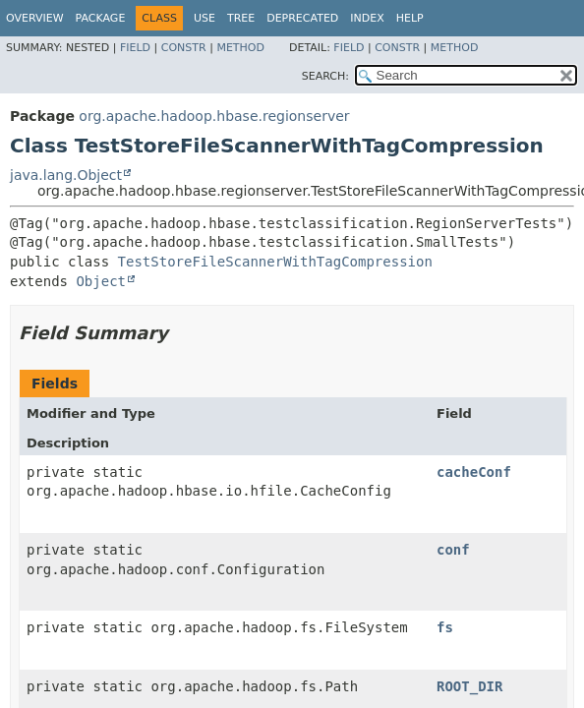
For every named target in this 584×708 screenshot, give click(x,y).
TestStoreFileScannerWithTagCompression (275, 261)
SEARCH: (325, 76)
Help (410, 18)
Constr (183, 47)
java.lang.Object (66, 175)
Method (240, 47)
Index (366, 18)
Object (101, 281)
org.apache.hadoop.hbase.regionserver (214, 116)
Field (135, 47)
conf (453, 550)
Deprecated (302, 18)
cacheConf (474, 472)
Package (101, 18)
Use (204, 18)
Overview (35, 18)
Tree (241, 18)
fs (445, 627)
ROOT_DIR (469, 686)
